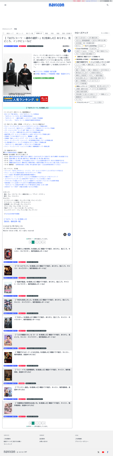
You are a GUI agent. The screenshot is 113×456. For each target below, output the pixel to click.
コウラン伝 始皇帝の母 (99, 89)
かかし (91, 75)
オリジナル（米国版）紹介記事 (45, 71)
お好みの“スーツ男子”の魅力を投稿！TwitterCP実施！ (22, 186)
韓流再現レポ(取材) (83, 59)
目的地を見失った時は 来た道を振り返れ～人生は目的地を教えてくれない (38, 164)
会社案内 (42, 438)
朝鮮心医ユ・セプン (94, 64)
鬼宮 (77, 70)
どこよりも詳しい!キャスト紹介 (100, 62)
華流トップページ (82, 86)
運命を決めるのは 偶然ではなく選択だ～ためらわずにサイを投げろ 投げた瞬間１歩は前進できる (38, 156)
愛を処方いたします (82, 72)
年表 (52, 33)
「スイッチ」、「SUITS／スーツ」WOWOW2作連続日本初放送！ (23, 120)
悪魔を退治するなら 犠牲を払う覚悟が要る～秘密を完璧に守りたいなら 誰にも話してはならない (38, 162)
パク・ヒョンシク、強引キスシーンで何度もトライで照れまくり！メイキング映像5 (30, 128)
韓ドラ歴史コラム (102, 51)
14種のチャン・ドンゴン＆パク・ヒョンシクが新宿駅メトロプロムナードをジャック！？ (31, 176)
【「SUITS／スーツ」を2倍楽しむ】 (15, 219)
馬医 (104, 64)
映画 (46, 33)
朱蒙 (89, 70)
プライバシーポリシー (81, 441)
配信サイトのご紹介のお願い (12, 441)
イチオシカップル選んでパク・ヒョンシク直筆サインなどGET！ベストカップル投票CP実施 (32, 180)
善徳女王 (96, 70)
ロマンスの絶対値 (81, 83)
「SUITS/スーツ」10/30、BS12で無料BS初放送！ (19, 116)
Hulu (92, 51)
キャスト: (6, 198)
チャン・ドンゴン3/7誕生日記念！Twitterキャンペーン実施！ (23, 172)
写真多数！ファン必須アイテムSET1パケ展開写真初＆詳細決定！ (24, 182)
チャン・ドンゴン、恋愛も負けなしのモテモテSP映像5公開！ (23, 132)
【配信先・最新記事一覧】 (12, 221)
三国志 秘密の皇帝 (81, 91)
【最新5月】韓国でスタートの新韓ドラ (88, 56)
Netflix (79, 46)
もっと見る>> (96, 102)
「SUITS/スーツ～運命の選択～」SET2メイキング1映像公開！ (23, 144)
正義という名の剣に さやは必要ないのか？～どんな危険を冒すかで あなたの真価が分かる (36, 160)
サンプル (78, 99)
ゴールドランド (94, 80)
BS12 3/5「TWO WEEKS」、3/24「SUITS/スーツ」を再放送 (22, 114)
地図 (58, 33)
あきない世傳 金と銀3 (99, 40)
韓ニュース (19, 33)
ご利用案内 (7, 438)
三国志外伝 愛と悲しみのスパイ (99, 86)
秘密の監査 (99, 75)
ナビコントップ (7, 29)
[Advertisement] (56, 17)
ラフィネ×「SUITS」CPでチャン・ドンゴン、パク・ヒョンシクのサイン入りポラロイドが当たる (34, 170)
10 (49, 242)
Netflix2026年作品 (91, 46)
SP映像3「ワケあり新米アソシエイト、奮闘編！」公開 (21, 136)
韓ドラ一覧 (29, 33)
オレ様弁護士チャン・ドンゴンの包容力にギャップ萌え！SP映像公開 (25, 142)
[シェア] (69, 50)
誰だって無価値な (81, 80)
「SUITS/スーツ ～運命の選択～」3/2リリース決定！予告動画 (24, 118)
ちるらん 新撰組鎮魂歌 (83, 40)
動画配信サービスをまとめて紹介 (86, 97)
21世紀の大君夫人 (95, 72)
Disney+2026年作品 (82, 48)
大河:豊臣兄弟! (93, 37)
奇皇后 (83, 70)
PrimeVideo (94, 48)
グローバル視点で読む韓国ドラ (85, 54)
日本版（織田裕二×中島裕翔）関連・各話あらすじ (52, 74)
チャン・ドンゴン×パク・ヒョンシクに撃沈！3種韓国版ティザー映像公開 (27, 146)
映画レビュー (105, 94)
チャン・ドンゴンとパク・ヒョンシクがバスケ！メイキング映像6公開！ (26, 126)
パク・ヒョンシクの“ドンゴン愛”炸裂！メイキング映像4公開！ (24, 130)
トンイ (78, 64)
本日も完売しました (82, 78)
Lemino (85, 51)
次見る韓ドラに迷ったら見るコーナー (87, 94)
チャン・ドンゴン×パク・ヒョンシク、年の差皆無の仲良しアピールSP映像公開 (29, 140)
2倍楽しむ (39, 33)
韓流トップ (10, 33)
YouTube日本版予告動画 (12, 213)
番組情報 (67, 46)
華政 (83, 64)
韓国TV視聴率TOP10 (82, 62)
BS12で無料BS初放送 (11, 152)
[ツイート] (64, 50)
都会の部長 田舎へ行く (97, 78)
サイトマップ (8, 444)
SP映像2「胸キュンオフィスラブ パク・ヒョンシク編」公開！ (24, 138)
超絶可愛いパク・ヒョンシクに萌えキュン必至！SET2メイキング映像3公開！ (28, 134)
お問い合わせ (43, 441)
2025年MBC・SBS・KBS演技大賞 (85, 43)
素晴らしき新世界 (81, 75)
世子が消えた (105, 70)
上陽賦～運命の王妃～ (82, 89)
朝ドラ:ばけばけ (81, 37)
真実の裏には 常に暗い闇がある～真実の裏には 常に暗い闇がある (29, 158)
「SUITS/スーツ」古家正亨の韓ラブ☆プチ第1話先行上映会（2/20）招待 (26, 184)
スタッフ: (6, 192)
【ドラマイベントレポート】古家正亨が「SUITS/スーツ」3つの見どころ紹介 (28, 178)
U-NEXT (78, 51)
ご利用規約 (78, 438)
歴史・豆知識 (66, 33)
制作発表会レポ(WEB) (97, 59)
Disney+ (102, 46)
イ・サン (78, 67)
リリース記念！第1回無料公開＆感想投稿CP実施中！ (20, 174)
